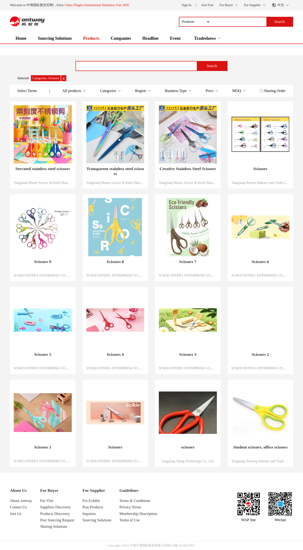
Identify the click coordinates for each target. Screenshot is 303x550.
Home (21, 38)
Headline (150, 38)
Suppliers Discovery (55, 507)
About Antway (21, 501)
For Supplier (93, 490)
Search (212, 66)
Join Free (207, 5)
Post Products (92, 507)
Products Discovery (55, 514)
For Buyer (49, 490)
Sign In (186, 5)
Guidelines (128, 490)
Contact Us (18, 507)
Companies (121, 38)
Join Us (15, 514)
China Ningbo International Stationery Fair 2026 (97, 5)
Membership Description (138, 514)
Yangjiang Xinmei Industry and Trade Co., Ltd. (260, 183)
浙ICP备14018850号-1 (181, 545)
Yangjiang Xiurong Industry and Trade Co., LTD (260, 461)
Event (175, 38)
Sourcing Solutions (55, 38)
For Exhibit (91, 501)
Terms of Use (129, 520)
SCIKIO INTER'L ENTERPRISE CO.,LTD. (43, 275)
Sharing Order (275, 91)
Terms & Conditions (134, 501)
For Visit (46, 501)
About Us (18, 490)
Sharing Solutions (53, 526)
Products (91, 38)
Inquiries (89, 514)
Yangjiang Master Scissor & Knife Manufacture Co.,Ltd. (43, 183)
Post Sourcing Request (57, 520)
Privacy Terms (130, 507)
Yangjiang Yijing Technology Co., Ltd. (187, 461)
